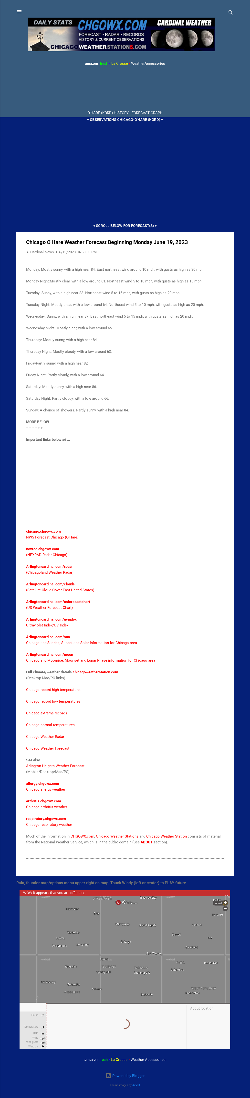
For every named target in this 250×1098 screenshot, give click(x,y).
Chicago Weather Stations (117, 836)
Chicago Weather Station (166, 836)
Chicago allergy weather (45, 789)
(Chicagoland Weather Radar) (49, 572)
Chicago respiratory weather (49, 824)
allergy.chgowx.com (42, 783)
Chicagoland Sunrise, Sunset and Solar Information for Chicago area (81, 643)
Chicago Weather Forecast (47, 748)
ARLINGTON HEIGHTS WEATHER (125, 88)
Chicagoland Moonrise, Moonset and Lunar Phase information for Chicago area (90, 660)
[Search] (231, 13)
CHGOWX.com (82, 836)
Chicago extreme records (46, 713)
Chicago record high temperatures (54, 690)
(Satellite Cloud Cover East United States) (60, 590)
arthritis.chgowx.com (43, 801)
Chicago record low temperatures (53, 701)
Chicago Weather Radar (45, 736)
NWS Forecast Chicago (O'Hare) (52, 537)
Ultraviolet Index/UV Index (47, 625)
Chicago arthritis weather (46, 807)
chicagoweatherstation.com (95, 672)
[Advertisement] (125, 488)
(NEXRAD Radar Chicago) (46, 555)
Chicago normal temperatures (50, 725)
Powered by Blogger (125, 1076)
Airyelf (136, 1085)
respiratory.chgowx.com (46, 819)
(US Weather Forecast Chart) (49, 607)
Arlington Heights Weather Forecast (55, 766)
